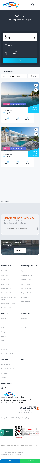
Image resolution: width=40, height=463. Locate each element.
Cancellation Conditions (8, 369)
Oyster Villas (5, 280)
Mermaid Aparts (26, 288)
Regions (21, 20)
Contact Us (4, 378)
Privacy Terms (5, 364)
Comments (4, 373)
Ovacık (3, 336)
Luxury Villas (5, 284)
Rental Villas (6, 266)
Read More (5, 201)
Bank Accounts (26, 323)
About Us (24, 319)
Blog (23, 359)
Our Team (24, 327)
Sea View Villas (6, 288)
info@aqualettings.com (26, 412)
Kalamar (4, 345)
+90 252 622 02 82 (27, 408)
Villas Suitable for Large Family (8, 298)
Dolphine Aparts (26, 293)
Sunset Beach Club (7, 354)
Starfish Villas (5, 271)
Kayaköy (4, 349)
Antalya (3, 319)
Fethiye (3, 332)
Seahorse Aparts (26, 275)
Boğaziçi (29, 20)
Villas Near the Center (8, 303)
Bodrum (3, 327)
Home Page (12, 20)
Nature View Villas (6, 293)
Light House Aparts (27, 271)
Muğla (3, 323)
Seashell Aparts (26, 280)
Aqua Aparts (25, 297)
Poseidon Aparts (26, 284)
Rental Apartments (29, 266)
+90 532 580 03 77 (27, 410)
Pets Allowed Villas (7, 308)
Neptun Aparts (25, 302)
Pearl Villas (4, 275)
